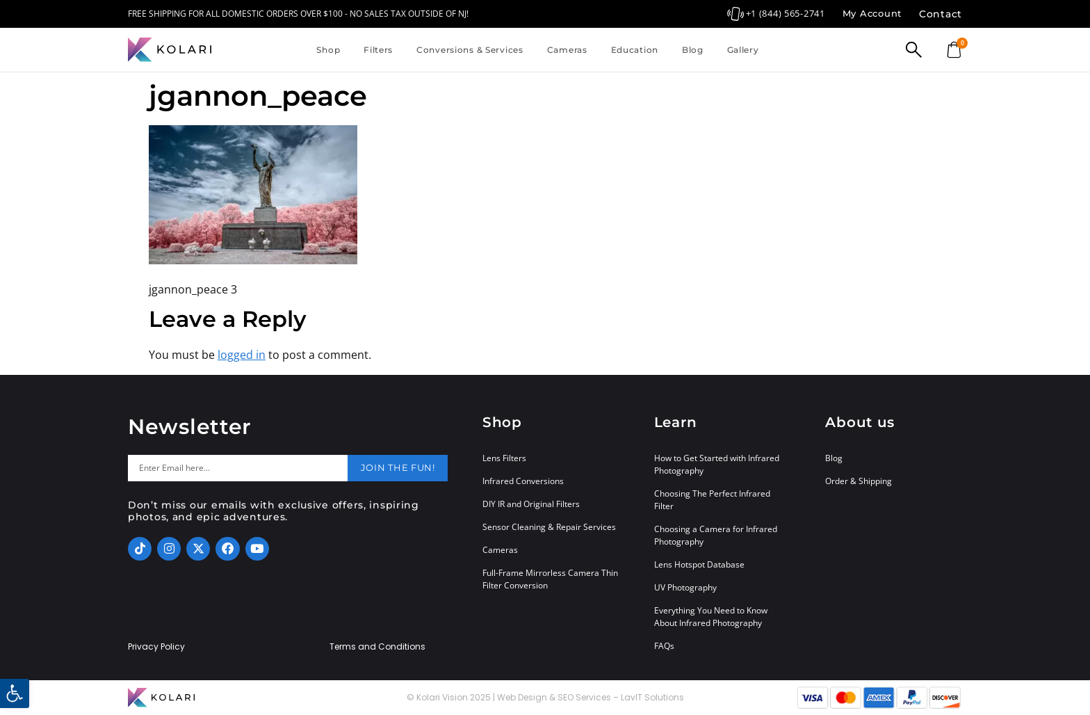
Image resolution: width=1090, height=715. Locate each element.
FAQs (664, 646)
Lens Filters (504, 458)
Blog (692, 50)
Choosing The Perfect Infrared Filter (712, 500)
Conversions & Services (469, 50)
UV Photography (685, 587)
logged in (242, 354)
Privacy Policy (156, 646)
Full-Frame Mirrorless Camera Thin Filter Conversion (550, 579)
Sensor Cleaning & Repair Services (549, 527)
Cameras (567, 50)
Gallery (743, 50)
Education (634, 50)
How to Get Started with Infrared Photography (716, 464)
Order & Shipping (858, 481)
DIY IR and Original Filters (531, 504)
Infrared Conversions (523, 481)
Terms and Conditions (377, 646)
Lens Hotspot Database (699, 564)
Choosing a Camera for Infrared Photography (715, 535)
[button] (14, 693)
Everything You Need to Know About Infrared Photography (710, 616)
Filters (378, 50)
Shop (328, 50)
